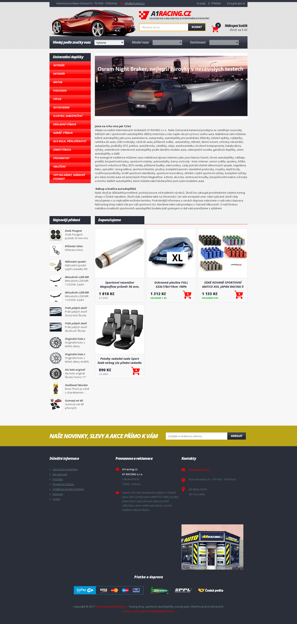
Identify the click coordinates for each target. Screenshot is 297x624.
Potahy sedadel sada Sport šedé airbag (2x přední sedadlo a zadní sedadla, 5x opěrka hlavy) (120, 360)
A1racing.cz (174, 15)
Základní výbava (64, 124)
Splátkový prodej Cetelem (68, 489)
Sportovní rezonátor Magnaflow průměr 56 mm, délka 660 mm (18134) (119, 284)
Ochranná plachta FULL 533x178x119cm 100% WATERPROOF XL (171, 284)
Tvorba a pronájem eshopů (140, 611)
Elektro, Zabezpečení (67, 116)
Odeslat (236, 436)
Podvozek (60, 90)
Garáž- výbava (63, 133)
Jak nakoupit (60, 474)
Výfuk (57, 99)
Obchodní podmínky (65, 469)
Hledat (197, 27)
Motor (57, 82)
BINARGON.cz (166, 611)
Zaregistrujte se (236, 3)
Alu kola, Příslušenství (69, 141)
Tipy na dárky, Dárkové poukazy (69, 176)
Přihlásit (216, 3)
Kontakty (58, 479)
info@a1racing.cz (135, 3)
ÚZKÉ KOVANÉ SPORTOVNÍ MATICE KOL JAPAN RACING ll (222, 284)
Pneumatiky (61, 158)
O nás (56, 499)
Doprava (58, 494)
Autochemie (61, 107)
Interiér (59, 65)
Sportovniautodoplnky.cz (111, 606)
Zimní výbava (62, 149)
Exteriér (59, 74)
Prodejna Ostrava (63, 484)
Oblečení (59, 166)
